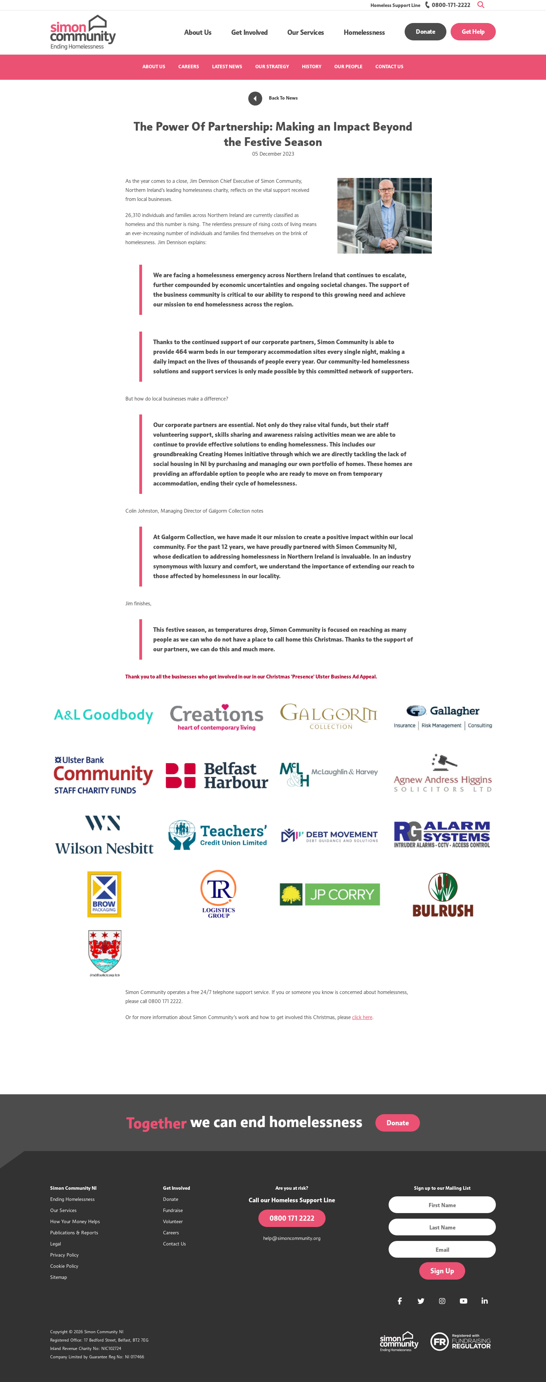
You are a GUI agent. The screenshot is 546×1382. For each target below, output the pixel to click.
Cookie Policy (64, 1266)
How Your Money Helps (75, 1221)
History (311, 66)
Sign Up (442, 1271)
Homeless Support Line (395, 5)
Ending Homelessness (72, 1199)
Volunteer (173, 1221)
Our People (348, 66)
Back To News (273, 98)
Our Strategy (272, 66)
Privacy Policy (64, 1255)
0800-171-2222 (447, 5)
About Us (153, 66)
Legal (55, 1244)
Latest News (227, 66)
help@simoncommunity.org (291, 1238)
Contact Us (389, 66)
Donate (425, 32)
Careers (188, 66)
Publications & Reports (74, 1232)
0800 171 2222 (292, 1218)
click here (362, 1017)
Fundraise (173, 1210)
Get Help (473, 32)
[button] (197, 32)
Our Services (63, 1210)
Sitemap (58, 1277)
